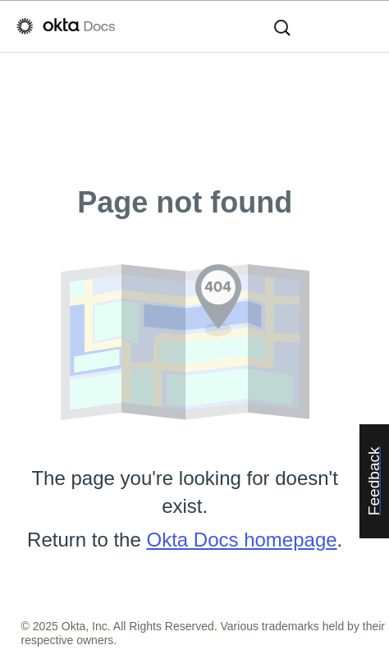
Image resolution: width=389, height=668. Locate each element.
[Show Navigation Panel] (364, 26)
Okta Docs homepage (241, 539)
